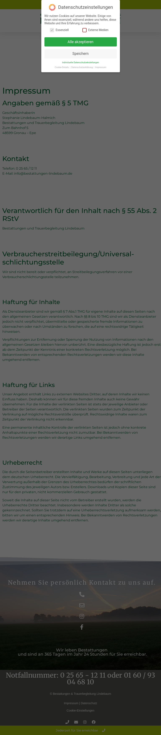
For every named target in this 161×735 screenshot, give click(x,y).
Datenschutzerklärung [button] (82, 63)
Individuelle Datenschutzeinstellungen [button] (80, 58)
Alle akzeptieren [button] (80, 38)
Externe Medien (95, 26)
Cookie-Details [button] (62, 63)
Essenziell (59, 26)
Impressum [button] (100, 63)
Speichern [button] (80, 50)
